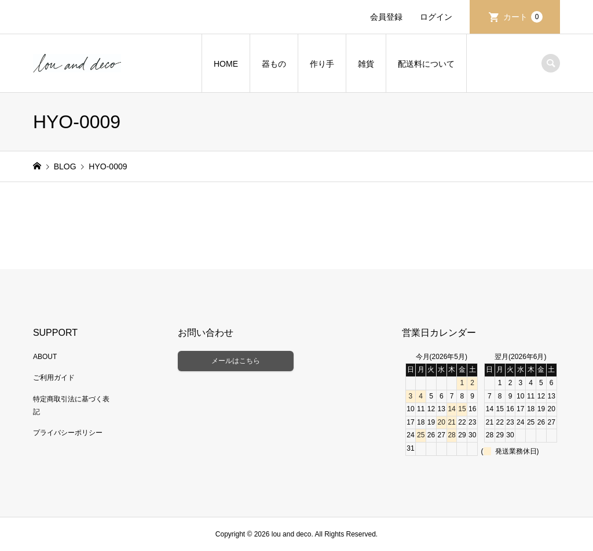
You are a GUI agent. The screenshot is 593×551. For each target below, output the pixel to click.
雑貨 (366, 63)
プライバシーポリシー (68, 433)
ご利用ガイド (54, 378)
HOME (226, 63)
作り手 (322, 63)
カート (523, 17)
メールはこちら (235, 361)
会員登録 (386, 16)
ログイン (436, 16)
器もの (274, 63)
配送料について (426, 63)
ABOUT (45, 357)
